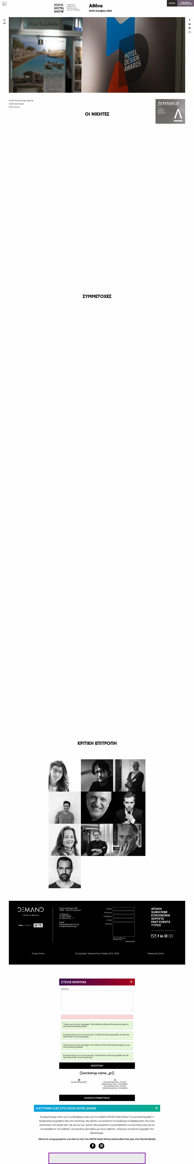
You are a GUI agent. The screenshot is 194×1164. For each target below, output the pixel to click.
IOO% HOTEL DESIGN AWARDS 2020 (14, 156)
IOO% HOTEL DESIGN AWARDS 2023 (14, 137)
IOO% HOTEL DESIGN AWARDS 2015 (34, 176)
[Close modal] (131, 982)
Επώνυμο (108, 912)
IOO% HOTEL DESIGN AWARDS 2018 (34, 156)
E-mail (109, 920)
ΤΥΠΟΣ (156, 925)
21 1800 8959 (65, 916)
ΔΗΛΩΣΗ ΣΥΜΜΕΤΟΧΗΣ (97, 1097)
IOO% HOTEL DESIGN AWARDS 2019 (24, 156)
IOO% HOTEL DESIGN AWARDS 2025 (24, 117)
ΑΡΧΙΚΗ (156, 908)
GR (4, 23)
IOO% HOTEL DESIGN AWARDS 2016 (24, 176)
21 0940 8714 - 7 (66, 918)
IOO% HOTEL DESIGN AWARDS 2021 (34, 137)
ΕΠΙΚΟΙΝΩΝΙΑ (160, 915)
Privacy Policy (38, 953)
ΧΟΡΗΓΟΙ (157, 918)
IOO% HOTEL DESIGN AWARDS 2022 (24, 137)
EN (4, 20)
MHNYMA (97, 999)
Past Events (14, 107)
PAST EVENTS (160, 921)
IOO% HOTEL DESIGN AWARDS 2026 (14, 117)
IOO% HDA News (16, 103)
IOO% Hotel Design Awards (21, 100)
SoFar (161, 953)
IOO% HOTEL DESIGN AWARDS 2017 (14, 176)
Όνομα (109, 908)
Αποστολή (130, 941)
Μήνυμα (108, 924)
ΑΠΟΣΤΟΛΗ (97, 1065)
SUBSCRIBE (159, 912)
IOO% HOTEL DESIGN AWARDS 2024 (34, 117)
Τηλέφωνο (107, 916)
